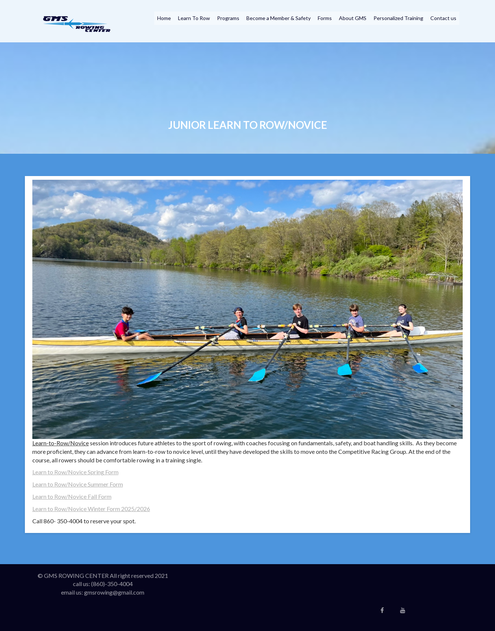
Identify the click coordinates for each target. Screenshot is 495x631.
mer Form (110, 484)
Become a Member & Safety (278, 18)
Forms (325, 18)
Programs (228, 18)
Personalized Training (398, 18)
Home (164, 18)
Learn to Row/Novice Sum (65, 484)
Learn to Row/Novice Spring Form (75, 471)
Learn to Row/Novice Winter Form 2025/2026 (91, 508)
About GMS (352, 18)
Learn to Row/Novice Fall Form (71, 496)
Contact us (443, 18)
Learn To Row (194, 18)
